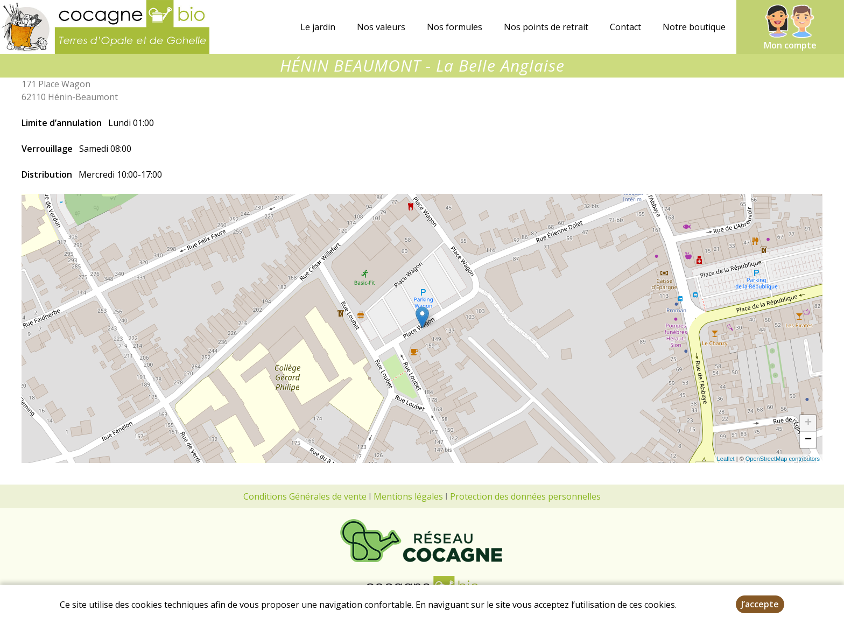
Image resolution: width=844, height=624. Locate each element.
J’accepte (760, 604)
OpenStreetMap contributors (782, 458)
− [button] (808, 440)
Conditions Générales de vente (305, 496)
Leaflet (726, 458)
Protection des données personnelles (525, 496)
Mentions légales (408, 496)
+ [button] (808, 423)
